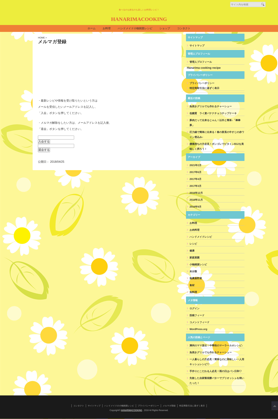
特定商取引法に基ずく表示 (204, 88)
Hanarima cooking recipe (204, 67)
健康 (192, 250)
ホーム (92, 28)
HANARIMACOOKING (139, 18)
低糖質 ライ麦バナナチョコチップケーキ (213, 113)
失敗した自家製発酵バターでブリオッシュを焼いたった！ (217, 381)
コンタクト (183, 28)
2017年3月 (195, 186)
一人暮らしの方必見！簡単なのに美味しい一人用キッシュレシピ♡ (217, 362)
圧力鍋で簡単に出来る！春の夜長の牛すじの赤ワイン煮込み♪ (217, 135)
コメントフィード (199, 322)
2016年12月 (196, 193)
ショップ (164, 28)
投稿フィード (197, 315)
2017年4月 (195, 179)
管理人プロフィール (201, 62)
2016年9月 (195, 206)
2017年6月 (195, 172)
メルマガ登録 (169, 406)
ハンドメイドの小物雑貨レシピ (119, 406)
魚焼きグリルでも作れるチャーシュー (211, 106)
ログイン (194, 308)
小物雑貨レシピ (198, 264)
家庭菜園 (194, 257)
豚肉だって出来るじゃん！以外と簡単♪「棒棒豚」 (215, 123)
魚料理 (193, 292)
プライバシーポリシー (202, 83)
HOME (41, 38)
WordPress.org (198, 329)
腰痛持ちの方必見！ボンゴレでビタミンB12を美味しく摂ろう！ (217, 146)
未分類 (193, 271)
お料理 (107, 28)
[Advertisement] (107, 71)
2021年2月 (195, 165)
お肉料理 (194, 230)
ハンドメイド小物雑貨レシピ (135, 28)
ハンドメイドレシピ (201, 237)
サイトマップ (197, 45)
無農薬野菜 (196, 278)
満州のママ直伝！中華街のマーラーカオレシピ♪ (216, 345)
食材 (192, 285)
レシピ (193, 243)
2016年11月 (196, 200)
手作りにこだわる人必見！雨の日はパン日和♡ (216, 371)
